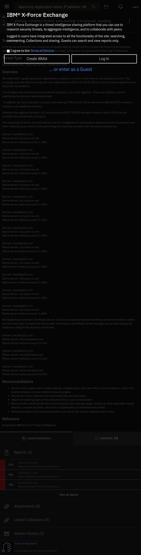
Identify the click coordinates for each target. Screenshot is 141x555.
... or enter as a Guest (70, 69)
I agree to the (32, 51)
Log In (104, 59)
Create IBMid (37, 59)
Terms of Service (42, 51)
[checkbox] (8, 51)
